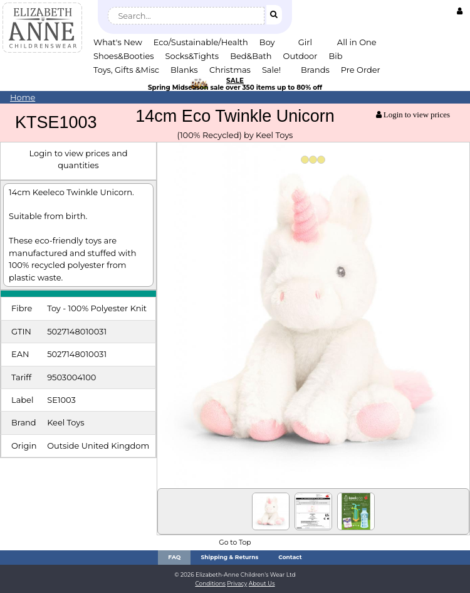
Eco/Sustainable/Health (201, 42)
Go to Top (235, 542)
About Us (262, 583)
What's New (117, 42)
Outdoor (300, 56)
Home (22, 97)
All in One (357, 42)
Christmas (230, 70)
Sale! (271, 70)
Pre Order (360, 70)
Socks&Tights (192, 56)
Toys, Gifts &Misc (126, 70)
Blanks (184, 70)
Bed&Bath (250, 56)
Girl (305, 42)
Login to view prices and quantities (78, 159)
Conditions (210, 583)
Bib (335, 56)
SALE (235, 81)
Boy (267, 42)
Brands (315, 70)
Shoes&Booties (123, 56)
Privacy (237, 583)
